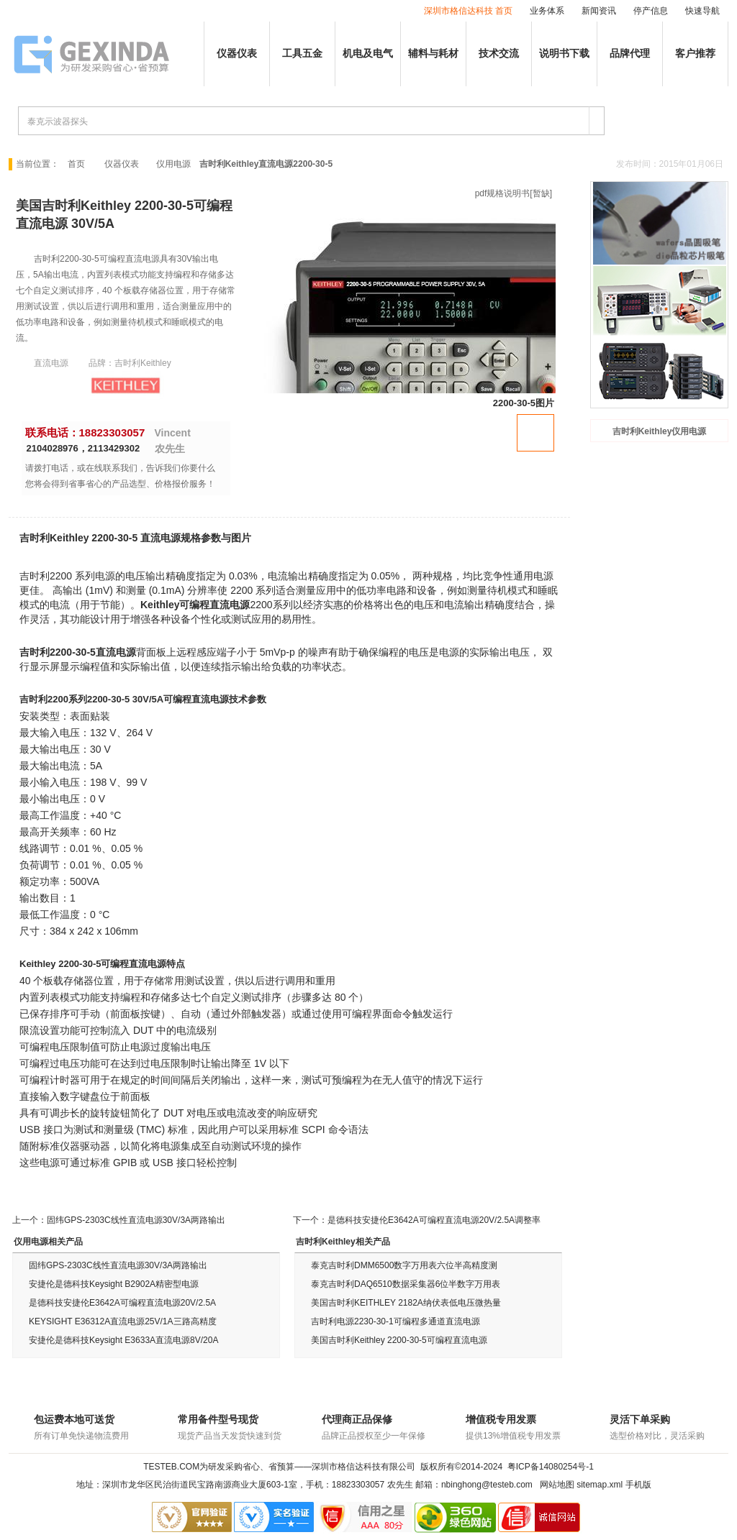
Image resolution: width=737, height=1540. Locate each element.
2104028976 (52, 448)
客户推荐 (695, 53)
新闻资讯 (599, 11)
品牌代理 (630, 53)
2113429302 (114, 448)
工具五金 (302, 53)
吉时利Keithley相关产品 (343, 1242)
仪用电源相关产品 (48, 1242)
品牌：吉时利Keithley (130, 363)
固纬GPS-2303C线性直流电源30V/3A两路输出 (136, 1220)
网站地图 (557, 1485)
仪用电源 (173, 164)
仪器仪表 (237, 53)
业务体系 (547, 11)
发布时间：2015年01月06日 (669, 164)
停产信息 (650, 11)
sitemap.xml (600, 1485)
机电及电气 (368, 53)
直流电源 (51, 363)
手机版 (638, 1485)
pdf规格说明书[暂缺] (513, 193)
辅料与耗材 (433, 53)
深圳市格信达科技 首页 (468, 11)
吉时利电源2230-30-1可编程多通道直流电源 (395, 1321)
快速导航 (702, 11)
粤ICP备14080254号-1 (550, 1467)
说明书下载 (564, 53)
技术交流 (499, 53)
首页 (76, 164)
